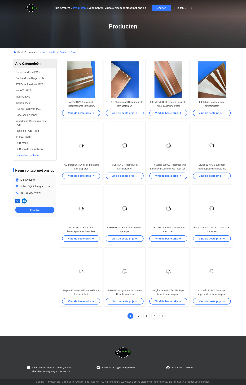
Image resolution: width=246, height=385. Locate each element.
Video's (109, 8)
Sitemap (40, 381)
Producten (79, 8)
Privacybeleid (53, 381)
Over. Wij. (66, 8)
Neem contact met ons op (130, 8)
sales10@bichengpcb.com (35, 186)
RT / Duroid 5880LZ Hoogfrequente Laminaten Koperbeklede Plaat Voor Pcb (168, 169)
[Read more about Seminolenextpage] (154, 316)
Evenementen (95, 8)
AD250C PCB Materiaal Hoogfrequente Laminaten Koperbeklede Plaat (81, 106)
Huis (56, 8)
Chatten (161, 8)
